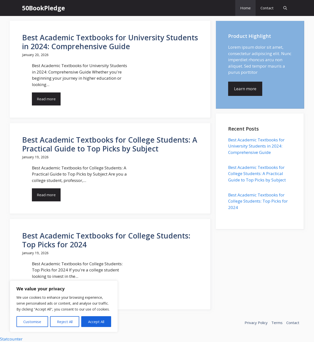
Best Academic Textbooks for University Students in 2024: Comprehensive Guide (256, 146)
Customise (32, 321)
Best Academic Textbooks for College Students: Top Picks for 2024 (258, 201)
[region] (64, 306)
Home (245, 7)
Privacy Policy (256, 322)
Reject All (65, 321)
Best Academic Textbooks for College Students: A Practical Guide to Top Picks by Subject (257, 173)
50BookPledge (43, 8)
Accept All (96, 321)
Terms (277, 322)
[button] (285, 8)
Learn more (245, 88)
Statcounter (11, 339)
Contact (267, 7)
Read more (46, 98)
